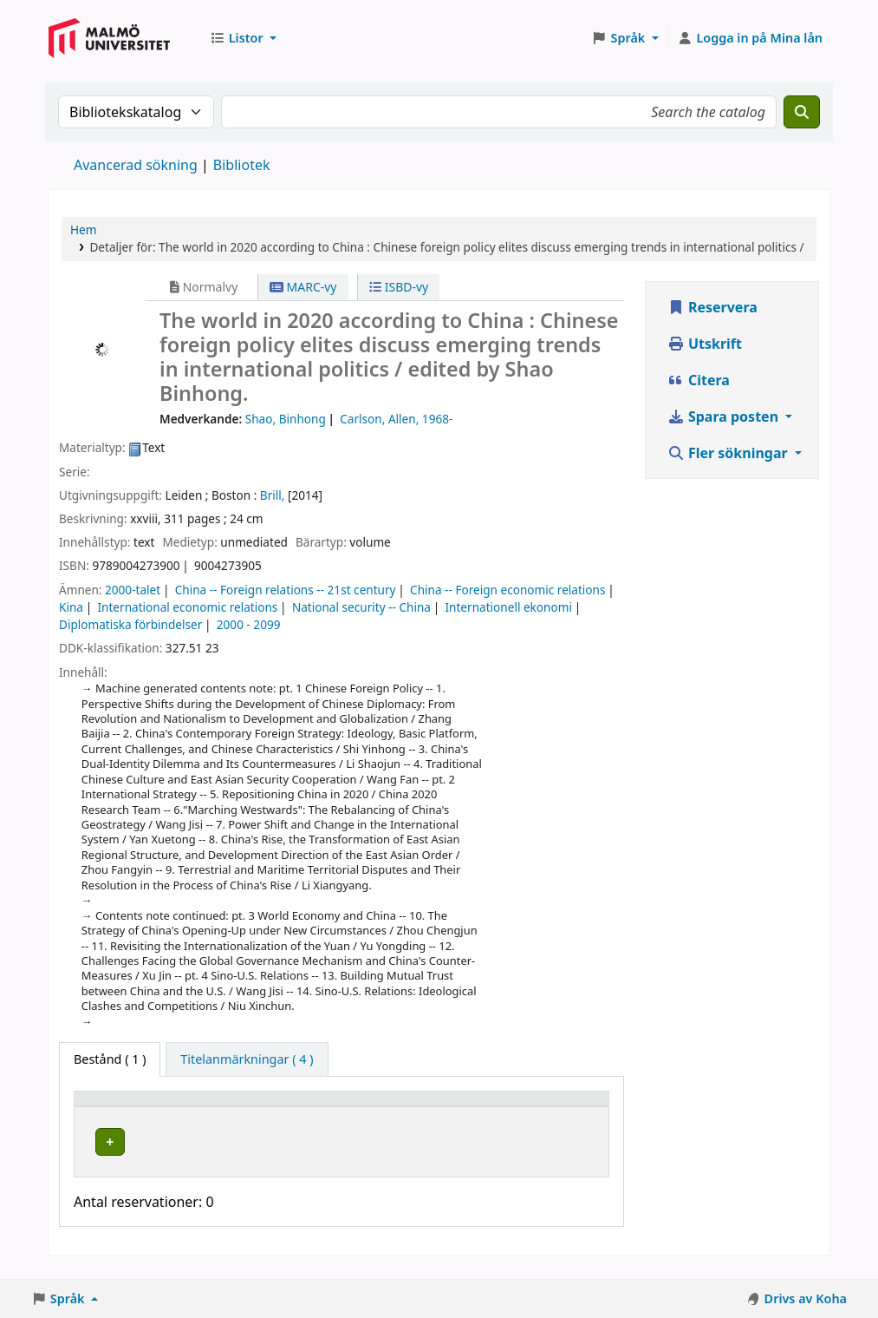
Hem (83, 229)
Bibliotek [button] (230, 1106)
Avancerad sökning (136, 164)
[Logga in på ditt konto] (750, 38)
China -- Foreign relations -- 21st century (285, 589)
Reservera (712, 307)
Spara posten (724, 416)
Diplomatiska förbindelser (130, 624)
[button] (243, 38)
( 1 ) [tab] (110, 1059)
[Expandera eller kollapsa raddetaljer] (569, 1158)
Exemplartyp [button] (120, 1106)
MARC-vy (303, 287)
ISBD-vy (398, 287)
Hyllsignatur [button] (379, 1106)
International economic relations (187, 607)
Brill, (272, 495)
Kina (71, 607)
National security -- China (361, 607)
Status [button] (480, 1106)
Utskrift (704, 343)
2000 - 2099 (249, 624)
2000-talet (132, 589)
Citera (698, 380)
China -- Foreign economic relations (507, 589)
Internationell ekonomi (508, 607)
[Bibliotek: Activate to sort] (264, 1106)
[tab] (247, 1059)
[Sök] (802, 111)
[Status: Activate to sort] (491, 1106)
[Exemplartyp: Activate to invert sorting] (135, 1106)
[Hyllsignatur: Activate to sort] (393, 1106)
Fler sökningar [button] (729, 452)
